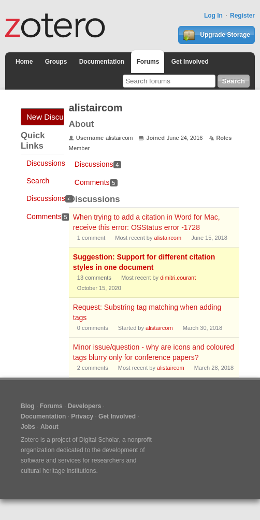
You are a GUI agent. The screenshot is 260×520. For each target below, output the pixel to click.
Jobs (28, 426)
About (49, 426)
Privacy (82, 416)
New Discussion (45, 116)
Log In (213, 15)
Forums (147, 61)
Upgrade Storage (216, 35)
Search (37, 181)
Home (24, 61)
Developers (85, 406)
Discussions (45, 163)
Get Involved (190, 61)
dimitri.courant (178, 278)
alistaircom (168, 238)
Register (242, 15)
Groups (56, 61)
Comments (47, 216)
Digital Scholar (99, 439)
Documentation (101, 61)
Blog (28, 406)
